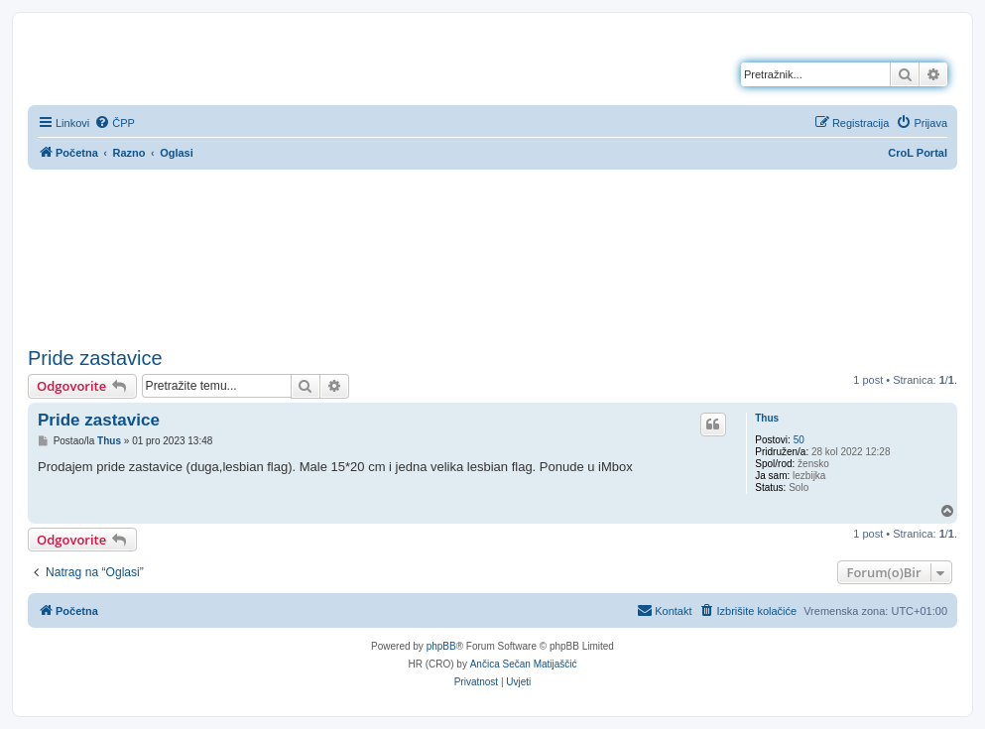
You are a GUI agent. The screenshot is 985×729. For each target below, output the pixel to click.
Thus (767, 418)
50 (799, 439)
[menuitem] (114, 123)
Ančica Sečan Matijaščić (523, 664)
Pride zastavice (95, 358)
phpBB (441, 646)
